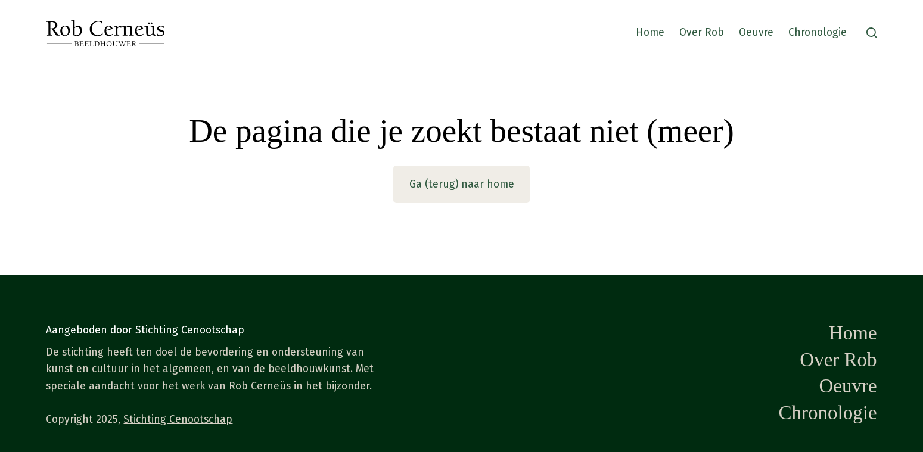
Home (650, 32)
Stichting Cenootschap (177, 419)
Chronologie (817, 32)
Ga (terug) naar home (461, 184)
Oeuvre (756, 32)
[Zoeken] (871, 32)
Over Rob (701, 32)
